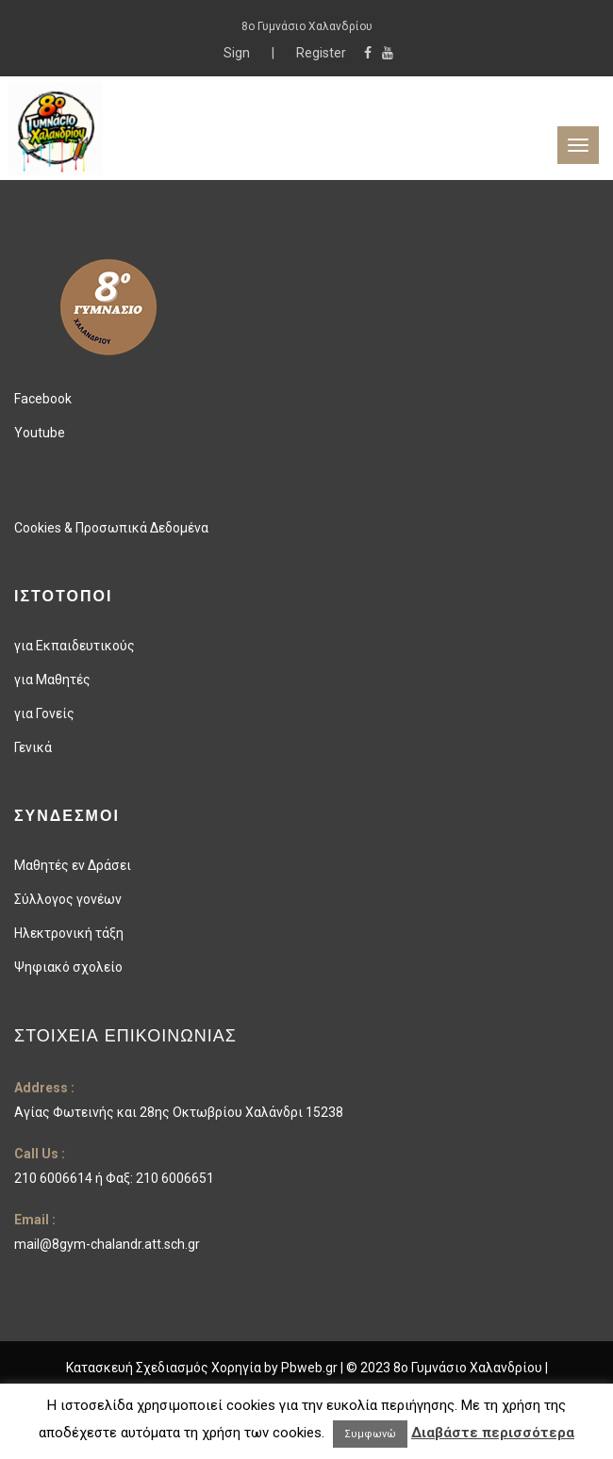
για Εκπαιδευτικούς (74, 645)
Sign (238, 52)
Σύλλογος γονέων (68, 899)
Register (321, 52)
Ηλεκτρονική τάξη (69, 933)
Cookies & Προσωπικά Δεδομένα (111, 527)
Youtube (39, 432)
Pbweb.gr (310, 1367)
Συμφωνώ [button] (370, 1434)
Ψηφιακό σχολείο (68, 967)
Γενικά (33, 747)
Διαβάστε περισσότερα (492, 1432)
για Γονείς (44, 713)
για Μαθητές (52, 679)
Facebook (43, 398)
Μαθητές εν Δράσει (72, 865)
